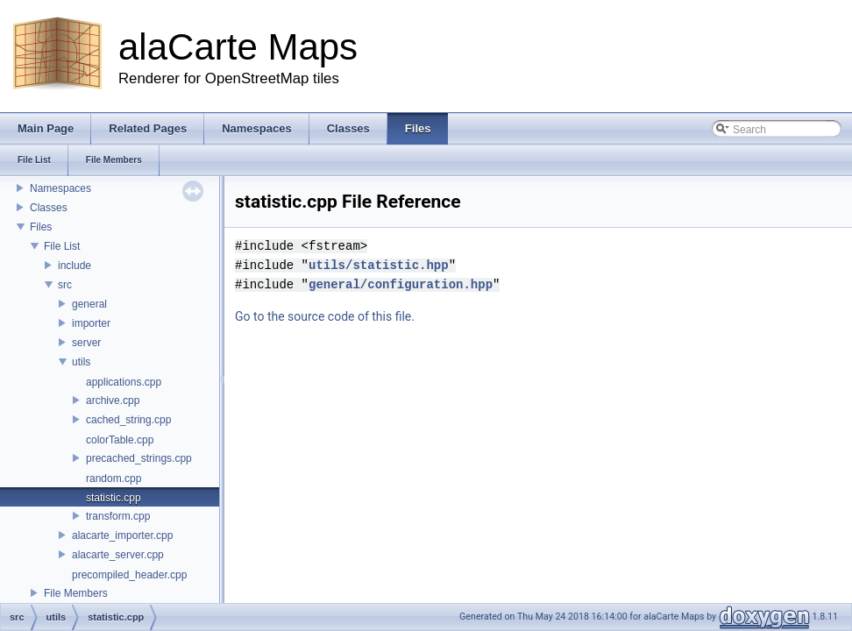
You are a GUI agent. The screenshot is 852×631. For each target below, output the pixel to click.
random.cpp (113, 478)
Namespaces (60, 188)
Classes (48, 208)
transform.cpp (118, 516)
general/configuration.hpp (401, 284)
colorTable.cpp (119, 440)
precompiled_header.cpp (129, 575)
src (65, 285)
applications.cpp (123, 382)
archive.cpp (112, 400)
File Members (76, 593)
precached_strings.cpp (139, 458)
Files (41, 227)
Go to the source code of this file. (325, 316)
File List (62, 246)
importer (91, 323)
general (89, 304)
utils (81, 362)
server (86, 343)
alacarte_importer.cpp (122, 535)
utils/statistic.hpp (379, 265)
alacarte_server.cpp (118, 555)
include (74, 265)
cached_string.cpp (128, 420)
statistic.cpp (113, 498)
